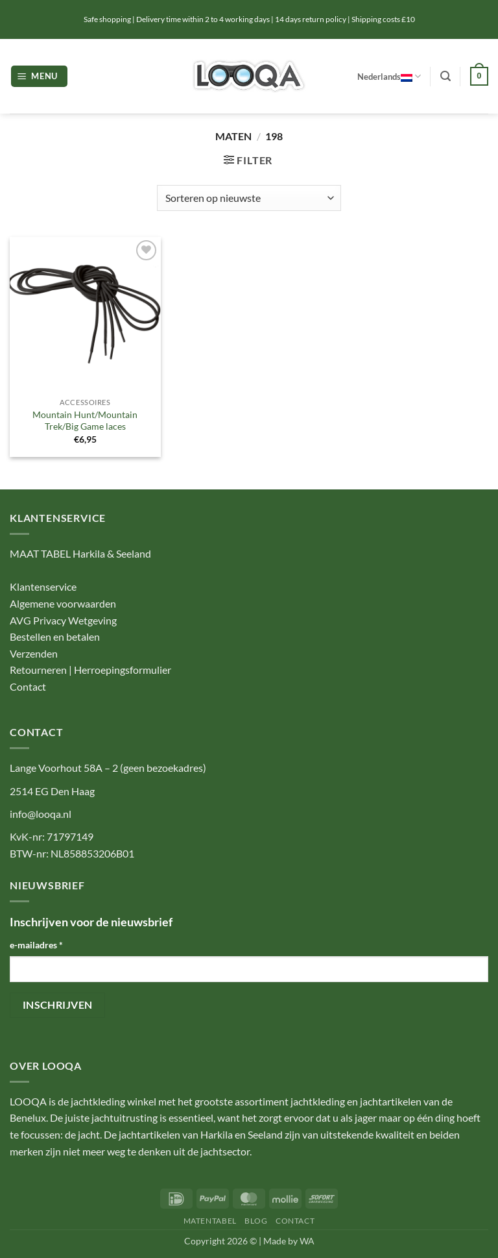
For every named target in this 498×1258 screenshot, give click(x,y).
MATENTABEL (210, 1221)
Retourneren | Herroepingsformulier (90, 669)
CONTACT (295, 1221)
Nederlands (389, 76)
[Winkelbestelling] (249, 198)
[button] (39, 76)
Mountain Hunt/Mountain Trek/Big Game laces (84, 420)
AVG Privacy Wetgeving (63, 620)
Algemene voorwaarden (63, 603)
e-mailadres (36, 944)
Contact (28, 686)
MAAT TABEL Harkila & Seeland (80, 553)
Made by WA (288, 1240)
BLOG (255, 1221)
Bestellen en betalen (55, 636)
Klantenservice (43, 586)
